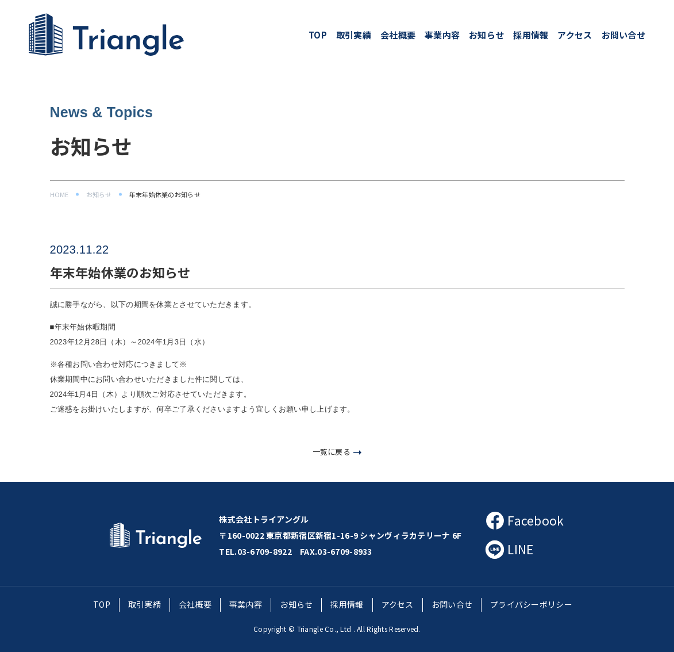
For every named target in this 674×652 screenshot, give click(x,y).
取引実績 (353, 34)
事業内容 (442, 34)
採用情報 (530, 34)
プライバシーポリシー (531, 604)
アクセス (574, 34)
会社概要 (397, 34)
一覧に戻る (337, 451)
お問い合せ (623, 34)
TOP (318, 34)
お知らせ (486, 34)
